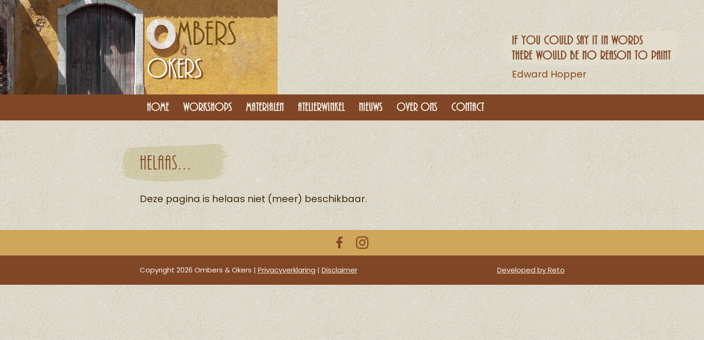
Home (158, 107)
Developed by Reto (531, 270)
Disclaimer (339, 270)
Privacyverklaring (286, 270)
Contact (467, 107)
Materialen (265, 107)
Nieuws (370, 107)
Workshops (207, 107)
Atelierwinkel (321, 107)
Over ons (417, 107)
